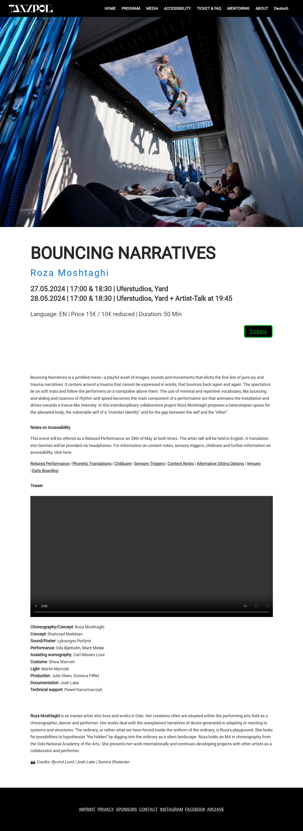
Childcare (123, 463)
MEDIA (152, 9)
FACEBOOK (195, 809)
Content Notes (181, 463)
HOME (110, 9)
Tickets (258, 331)
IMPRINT (87, 809)
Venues (254, 463)
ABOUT (262, 9)
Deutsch (281, 9)
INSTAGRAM (171, 809)
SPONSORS (126, 809)
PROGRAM (131, 9)
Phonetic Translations (92, 463)
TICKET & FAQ (209, 9)
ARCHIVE (215, 809)
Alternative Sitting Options (220, 463)
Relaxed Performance (50, 463)
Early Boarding (45, 470)
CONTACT (148, 809)
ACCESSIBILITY (177, 9)
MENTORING (238, 9)
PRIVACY (105, 809)
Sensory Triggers (149, 463)
